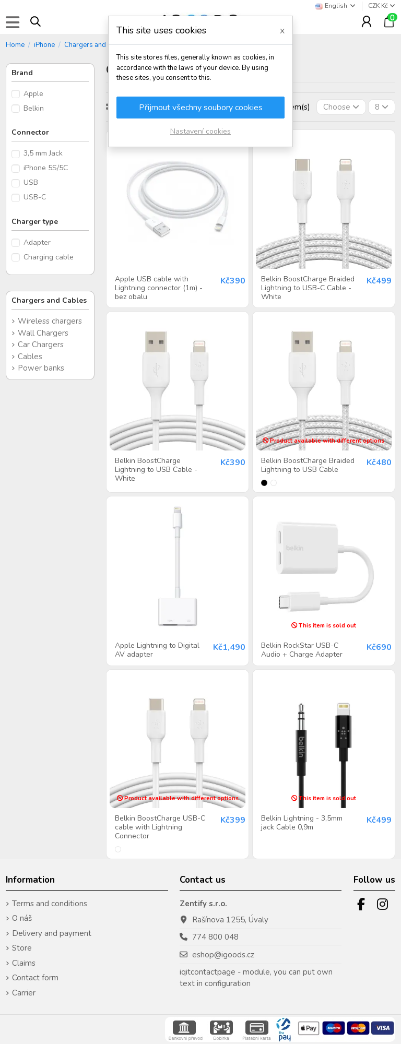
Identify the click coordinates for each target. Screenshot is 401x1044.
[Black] (264, 483)
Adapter (37, 242)
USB (30, 182)
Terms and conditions (49, 903)
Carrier (24, 993)
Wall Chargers (43, 333)
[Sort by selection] (341, 107)
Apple (33, 94)
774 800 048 (215, 937)
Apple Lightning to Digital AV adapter (157, 649)
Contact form (35, 977)
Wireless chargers (50, 321)
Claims (24, 963)
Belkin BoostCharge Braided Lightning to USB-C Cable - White (308, 288)
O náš (22, 918)
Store (22, 948)
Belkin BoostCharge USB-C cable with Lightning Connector (160, 827)
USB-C (34, 197)
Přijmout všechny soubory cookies (201, 107)
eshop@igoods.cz (223, 955)
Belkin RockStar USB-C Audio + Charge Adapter (302, 649)
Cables (30, 356)
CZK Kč (381, 6)
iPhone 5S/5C (45, 168)
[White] (273, 483)
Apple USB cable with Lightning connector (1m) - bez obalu (159, 288)
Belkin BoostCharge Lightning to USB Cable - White (156, 469)
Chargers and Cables (49, 300)
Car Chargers (41, 344)
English (336, 6)
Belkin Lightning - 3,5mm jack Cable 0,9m (302, 822)
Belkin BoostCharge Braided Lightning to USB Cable (308, 465)
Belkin (33, 108)
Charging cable (48, 257)
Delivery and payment (51, 933)
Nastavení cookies (200, 131)
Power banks (41, 368)
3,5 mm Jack (43, 153)
